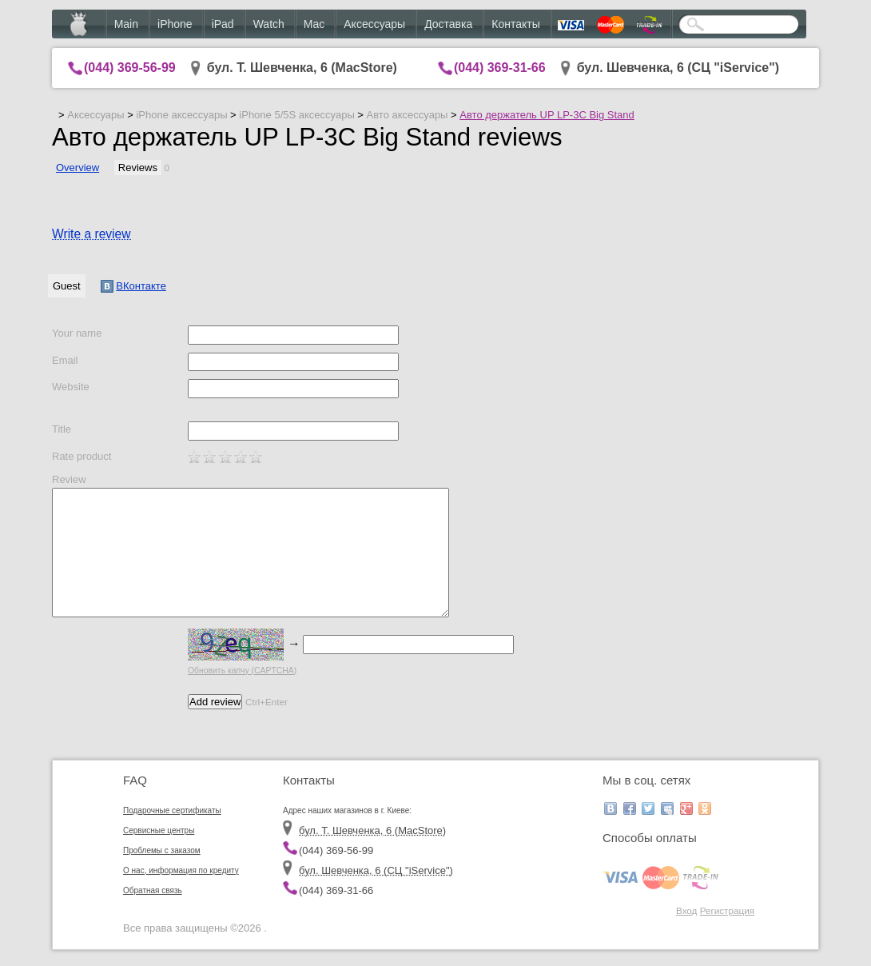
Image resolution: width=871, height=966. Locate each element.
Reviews (137, 168)
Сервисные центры (158, 830)
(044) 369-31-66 (500, 67)
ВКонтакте (133, 286)
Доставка (448, 24)
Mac (314, 24)
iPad (223, 24)
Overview (77, 168)
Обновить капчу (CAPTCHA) (242, 670)
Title (61, 429)
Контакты (515, 24)
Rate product (81, 456)
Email (65, 360)
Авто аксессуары (407, 115)
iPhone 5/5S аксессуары (296, 115)
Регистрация (727, 910)
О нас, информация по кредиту (181, 870)
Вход (686, 910)
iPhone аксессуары (181, 115)
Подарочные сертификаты (172, 810)
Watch (268, 24)
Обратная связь (152, 890)
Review (69, 479)
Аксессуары (374, 24)
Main (126, 24)
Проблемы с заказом (162, 850)
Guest (67, 286)
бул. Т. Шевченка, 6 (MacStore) (302, 67)
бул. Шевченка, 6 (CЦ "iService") (678, 67)
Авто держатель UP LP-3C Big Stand (546, 115)
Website (70, 387)
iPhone (175, 24)
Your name (76, 333)
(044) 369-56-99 (130, 67)
